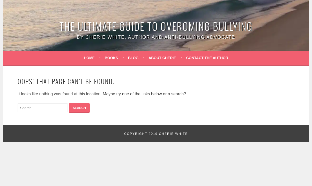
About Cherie (162, 58)
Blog (133, 58)
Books (111, 58)
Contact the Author (207, 58)
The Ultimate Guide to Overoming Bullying (156, 26)
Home (89, 58)
